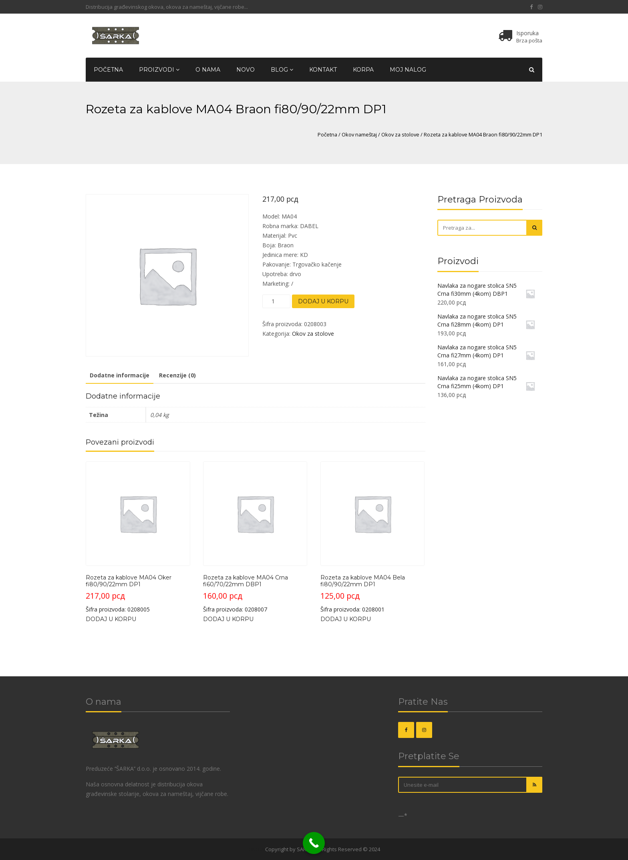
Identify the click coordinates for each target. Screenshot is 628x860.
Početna (108, 69)
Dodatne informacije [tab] (119, 375)
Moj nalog (408, 69)
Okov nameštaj (359, 134)
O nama (207, 69)
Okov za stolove (400, 134)
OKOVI (256, 849)
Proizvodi (159, 69)
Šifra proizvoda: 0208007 (255, 537)
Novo (245, 69)
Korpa (363, 69)
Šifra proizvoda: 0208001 (372, 537)
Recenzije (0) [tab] (177, 375)
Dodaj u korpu (323, 301)
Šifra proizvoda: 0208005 (138, 537)
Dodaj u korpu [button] (111, 619)
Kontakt (323, 69)
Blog (282, 69)
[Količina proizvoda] (276, 301)
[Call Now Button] (314, 843)
